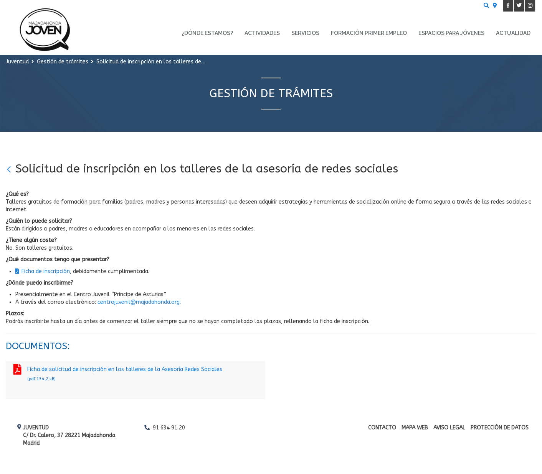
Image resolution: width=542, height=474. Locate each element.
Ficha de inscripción (45, 271)
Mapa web (415, 427)
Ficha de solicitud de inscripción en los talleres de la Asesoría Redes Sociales (135, 375)
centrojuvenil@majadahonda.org (138, 302)
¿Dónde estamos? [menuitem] (207, 33)
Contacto (382, 427)
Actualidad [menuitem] (513, 33)
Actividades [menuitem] (262, 33)
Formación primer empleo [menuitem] (369, 33)
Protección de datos (500, 427)
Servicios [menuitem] (305, 33)
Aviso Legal (449, 427)
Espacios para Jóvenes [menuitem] (451, 33)
